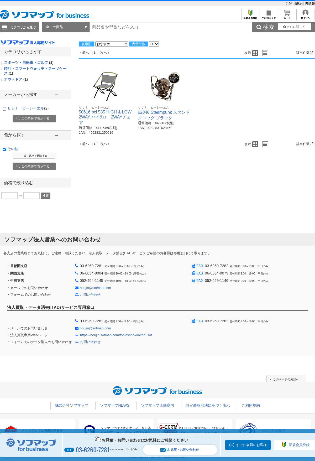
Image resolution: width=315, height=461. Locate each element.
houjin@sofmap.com (95, 288)
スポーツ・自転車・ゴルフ (29, 62)
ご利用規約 (295, 4)
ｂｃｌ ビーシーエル (28, 108)
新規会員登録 (250, 16)
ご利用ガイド (268, 16)
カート (287, 16)
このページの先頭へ (286, 379)
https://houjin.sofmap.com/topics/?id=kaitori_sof (116, 335)
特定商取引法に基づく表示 (208, 405)
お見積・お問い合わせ (179, 450)
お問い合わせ (90, 295)
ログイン (305, 16)
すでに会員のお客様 (251, 445)
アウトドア (16, 79)
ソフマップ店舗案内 (157, 405)
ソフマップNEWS (114, 405)
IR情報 (310, 4)
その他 (12, 149)
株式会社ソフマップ (71, 405)
